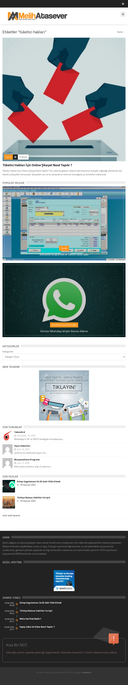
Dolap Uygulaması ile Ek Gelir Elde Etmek (38, 481)
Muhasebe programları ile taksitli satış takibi (64, 254)
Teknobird (19, 432)
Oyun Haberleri (22, 445)
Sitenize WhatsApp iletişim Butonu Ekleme (64, 331)
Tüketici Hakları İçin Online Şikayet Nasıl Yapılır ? (37, 165)
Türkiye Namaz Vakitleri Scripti (33, 497)
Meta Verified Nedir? (30, 618)
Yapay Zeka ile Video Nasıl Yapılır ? (37, 626)
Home (120, 31)
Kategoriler (8, 351)
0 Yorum (23, 157)
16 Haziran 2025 (28, 484)
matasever (86, 672)
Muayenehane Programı (27, 459)
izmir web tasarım (11, 515)
